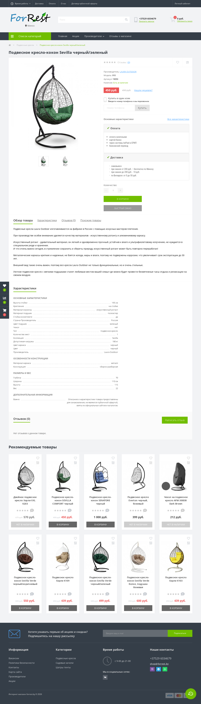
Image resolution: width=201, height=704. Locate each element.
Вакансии (14, 658)
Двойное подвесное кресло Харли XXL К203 (25, 500)
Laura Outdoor (128, 71)
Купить (142, 108)
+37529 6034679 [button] (160, 658)
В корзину (123, 198)
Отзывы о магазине (120, 36)
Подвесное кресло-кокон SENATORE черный (100, 500)
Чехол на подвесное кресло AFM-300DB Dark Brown (176, 500)
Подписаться (180, 633)
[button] (21, 3)
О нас (63, 3)
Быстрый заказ (122, 208)
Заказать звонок (146, 21)
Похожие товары (90, 220)
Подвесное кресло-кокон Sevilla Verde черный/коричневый (25, 580)
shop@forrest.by (159, 663)
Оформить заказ (184, 21)
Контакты (14, 667)
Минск (30, 25)
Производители (94, 36)
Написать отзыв (175, 420)
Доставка (39, 3)
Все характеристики (178, 119)
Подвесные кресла (25, 45)
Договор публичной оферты (84, 3)
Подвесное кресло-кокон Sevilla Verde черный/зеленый (100, 580)
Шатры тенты (63, 667)
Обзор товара (23, 220)
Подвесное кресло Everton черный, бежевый (138, 500)
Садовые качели (64, 662)
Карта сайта (15, 671)
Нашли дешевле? (143, 90)
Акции (75, 36)
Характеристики (47, 220)
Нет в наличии (25, 524)
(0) (129, 62)
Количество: (110, 185)
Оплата (52, 3)
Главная (62, 36)
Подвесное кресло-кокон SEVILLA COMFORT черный (63, 500)
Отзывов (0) (69, 220)
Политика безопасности (22, 662)
